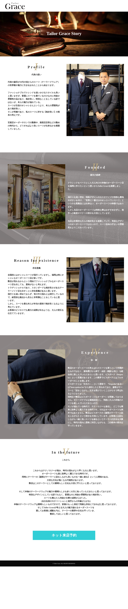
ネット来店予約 (64, 535)
